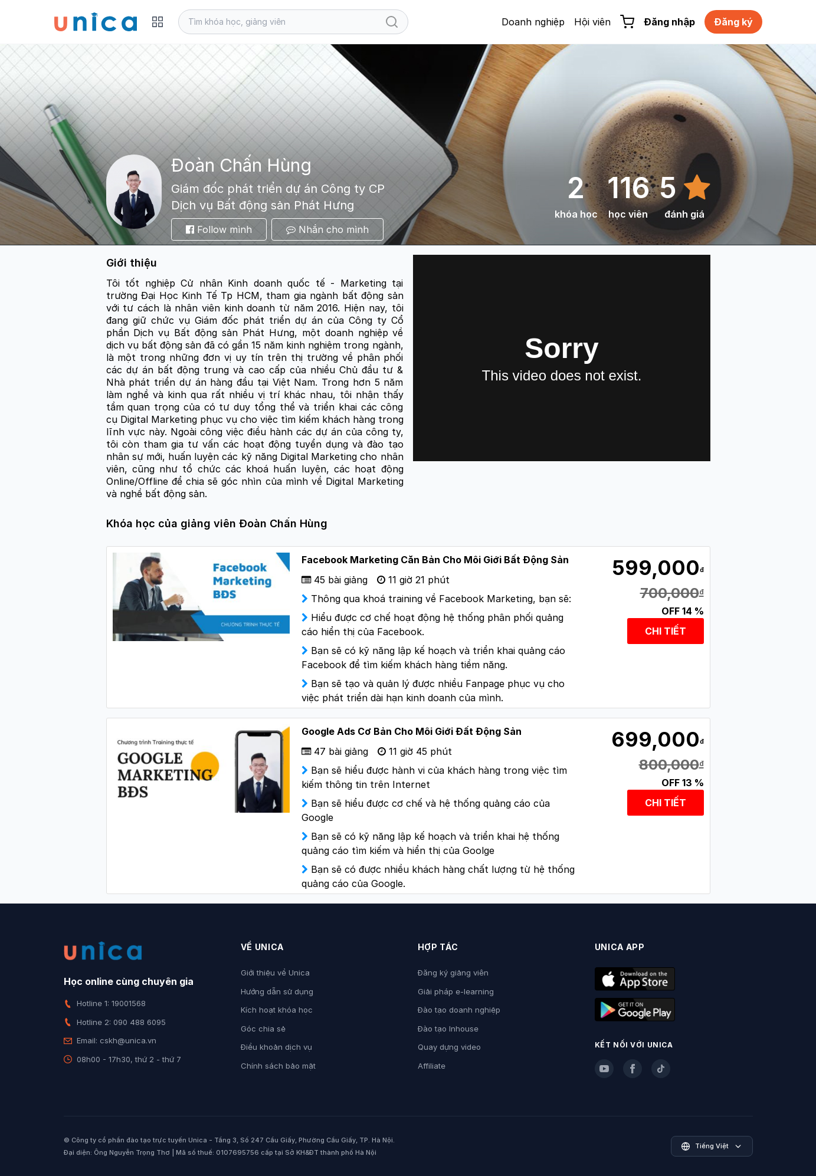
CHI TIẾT (665, 631)
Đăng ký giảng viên (453, 972)
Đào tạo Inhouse (448, 1028)
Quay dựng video (449, 1047)
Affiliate (431, 1065)
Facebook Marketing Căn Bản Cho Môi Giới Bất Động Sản (435, 560)
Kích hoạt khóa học (277, 1009)
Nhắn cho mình (327, 229)
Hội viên (592, 22)
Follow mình (219, 229)
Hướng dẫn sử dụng (277, 991)
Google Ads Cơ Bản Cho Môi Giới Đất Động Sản (412, 731)
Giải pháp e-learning (456, 991)
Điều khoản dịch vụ (276, 1047)
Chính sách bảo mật (278, 1065)
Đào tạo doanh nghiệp (459, 1009)
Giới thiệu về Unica (275, 972)
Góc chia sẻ (263, 1028)
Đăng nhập (669, 22)
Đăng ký (733, 22)
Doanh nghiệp (533, 22)
